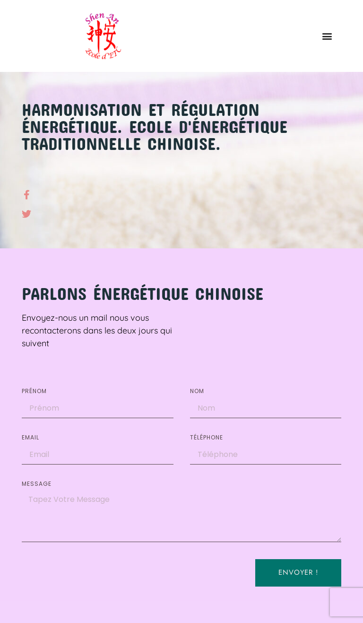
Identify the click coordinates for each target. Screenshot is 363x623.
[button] (327, 36)
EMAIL (30, 438)
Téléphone (206, 438)
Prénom (34, 391)
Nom (197, 391)
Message (37, 484)
